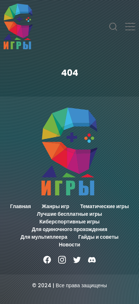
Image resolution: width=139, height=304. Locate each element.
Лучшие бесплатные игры (69, 214)
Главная (20, 206)
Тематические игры (104, 206)
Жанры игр (56, 206)
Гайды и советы (98, 237)
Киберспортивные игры (69, 221)
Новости (69, 244)
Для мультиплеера (43, 237)
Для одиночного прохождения (69, 229)
